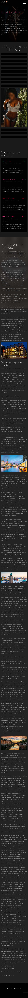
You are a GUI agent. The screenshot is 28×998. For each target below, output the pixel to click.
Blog (24, 161)
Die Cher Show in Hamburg (12, 182)
